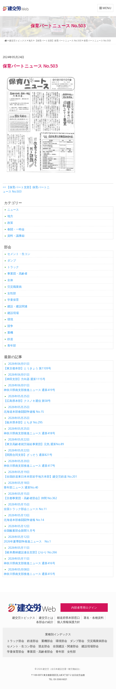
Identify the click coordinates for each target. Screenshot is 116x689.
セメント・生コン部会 (21, 646)
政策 (10, 223)
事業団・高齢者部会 (40, 652)
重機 (10, 332)
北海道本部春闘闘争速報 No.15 (24, 409)
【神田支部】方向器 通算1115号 (24, 377)
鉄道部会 (32, 641)
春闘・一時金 (16, 229)
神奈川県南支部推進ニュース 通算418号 (29, 431)
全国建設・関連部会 (66, 646)
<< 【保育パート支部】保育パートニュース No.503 (26, 189)
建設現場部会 (90, 646)
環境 (10, 319)
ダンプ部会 (77, 641)
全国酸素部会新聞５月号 (19, 528)
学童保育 (13, 300)
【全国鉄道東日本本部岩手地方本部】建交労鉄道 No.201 (40, 474)
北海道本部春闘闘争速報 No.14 (24, 517)
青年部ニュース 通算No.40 (21, 485)
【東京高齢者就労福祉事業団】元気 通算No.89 (34, 441)
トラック (13, 267)
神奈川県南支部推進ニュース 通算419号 (29, 387)
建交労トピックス (23, 618)
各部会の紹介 (44, 622)
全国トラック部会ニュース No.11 (25, 506)
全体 (10, 280)
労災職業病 (14, 287)
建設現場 (13, 313)
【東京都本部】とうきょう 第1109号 (27, 366)
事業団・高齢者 (17, 273)
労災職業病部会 (97, 641)
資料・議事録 (16, 236)
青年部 (11, 345)
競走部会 (44, 646)
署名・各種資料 (94, 618)
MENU (105, 8)
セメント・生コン (18, 254)
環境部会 (61, 641)
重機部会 (47, 641)
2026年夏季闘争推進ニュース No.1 (27, 539)
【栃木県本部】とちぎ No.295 (23, 420)
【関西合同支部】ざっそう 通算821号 (28, 452)
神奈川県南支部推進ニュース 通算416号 (29, 561)
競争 (10, 326)
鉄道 (10, 339)
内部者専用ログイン (84, 607)
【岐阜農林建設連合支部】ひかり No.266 (30, 550)
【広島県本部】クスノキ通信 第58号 (27, 398)
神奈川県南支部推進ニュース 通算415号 (29, 571)
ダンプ (11, 260)
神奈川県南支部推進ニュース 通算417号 (29, 463)
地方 (10, 216)
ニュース (13, 210)
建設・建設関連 (17, 306)
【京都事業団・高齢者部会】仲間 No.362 (30, 496)
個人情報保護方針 (68, 622)
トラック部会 (15, 641)
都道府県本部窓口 (68, 618)
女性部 (11, 293)
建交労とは (46, 618)
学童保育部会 (15, 652)
